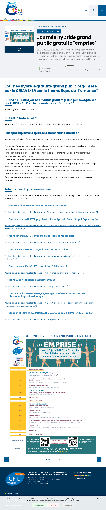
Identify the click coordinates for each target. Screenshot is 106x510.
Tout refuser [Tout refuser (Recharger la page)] (53, 505)
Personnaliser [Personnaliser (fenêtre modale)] (68, 505)
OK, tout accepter (39, 505)
